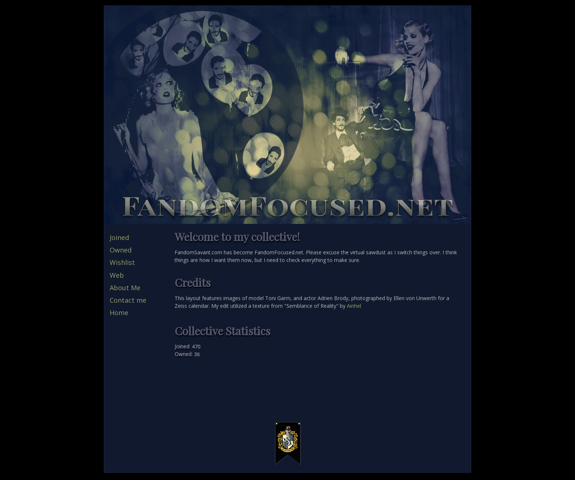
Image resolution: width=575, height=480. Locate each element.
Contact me (128, 300)
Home (119, 312)
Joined (119, 237)
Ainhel (354, 305)
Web (117, 275)
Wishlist (122, 262)
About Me (125, 287)
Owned (121, 249)
